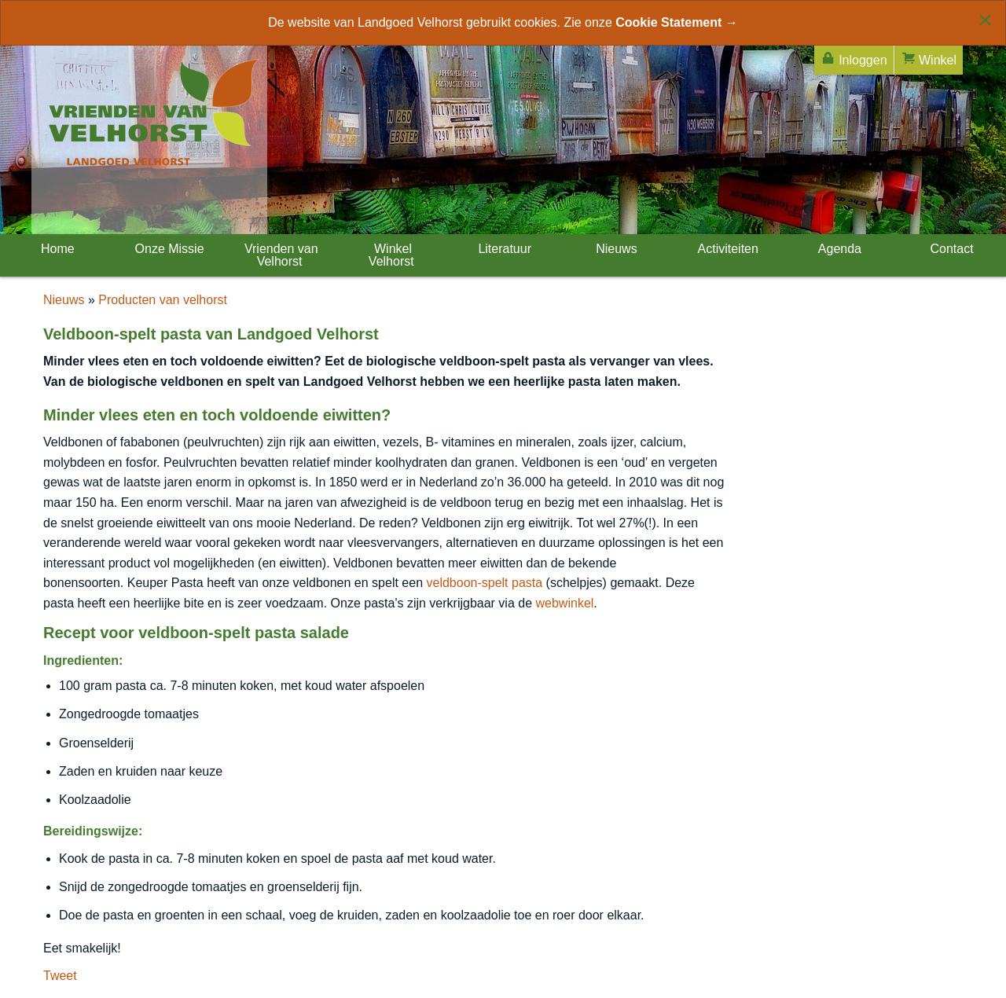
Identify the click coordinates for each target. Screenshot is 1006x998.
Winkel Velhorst (391, 255)
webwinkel (565, 603)
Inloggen (854, 58)
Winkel (928, 58)
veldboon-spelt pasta (484, 582)
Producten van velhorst (162, 299)
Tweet (60, 975)
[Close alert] (985, 19)
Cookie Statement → (676, 22)
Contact (950, 248)
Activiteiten (726, 248)
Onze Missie (167, 248)
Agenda (838, 248)
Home (56, 248)
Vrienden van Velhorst (279, 255)
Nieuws (615, 248)
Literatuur (503, 248)
